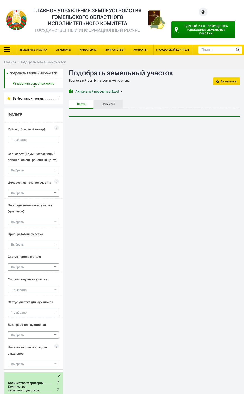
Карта (81, 104)
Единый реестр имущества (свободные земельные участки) (206, 29)
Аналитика (229, 81)
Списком (108, 104)
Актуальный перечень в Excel (98, 91)
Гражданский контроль (172, 49)
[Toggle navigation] (7, 49)
